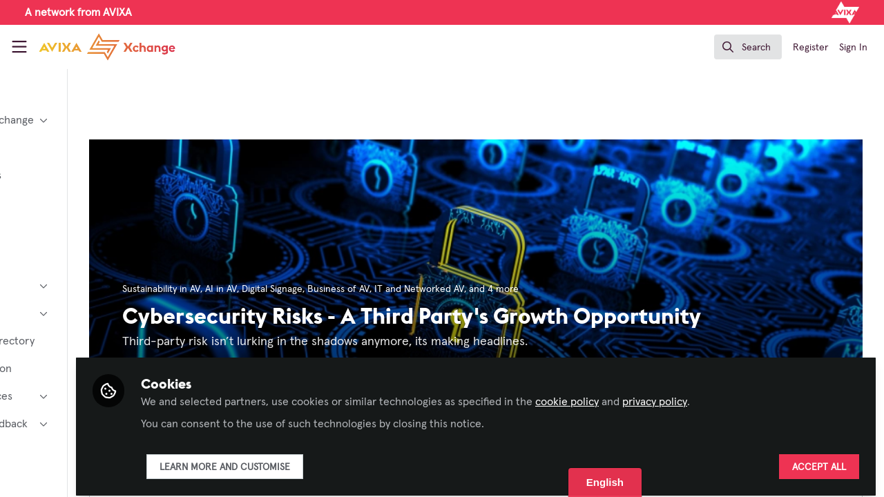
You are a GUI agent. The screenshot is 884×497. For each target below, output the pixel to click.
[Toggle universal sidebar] (19, 47)
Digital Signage (370, 289)
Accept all (819, 460)
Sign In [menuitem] (853, 47)
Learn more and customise (334, 460)
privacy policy (763, 394)
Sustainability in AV (260, 289)
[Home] (107, 47)
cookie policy (676, 394)
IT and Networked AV (518, 289)
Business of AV (437, 289)
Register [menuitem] (810, 47)
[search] (748, 47)
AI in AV (320, 289)
